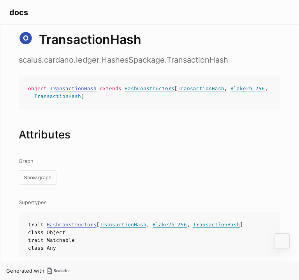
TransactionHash (73, 88)
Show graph (37, 177)
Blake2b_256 (247, 88)
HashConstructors (149, 88)
